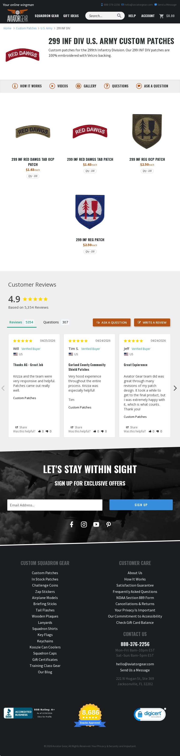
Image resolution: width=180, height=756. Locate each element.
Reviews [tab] (15, 324)
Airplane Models (45, 599)
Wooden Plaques (45, 617)
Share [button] (21, 429)
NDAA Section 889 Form (135, 599)
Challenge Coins (45, 587)
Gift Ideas (71, 15)
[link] (150, 717)
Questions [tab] (51, 324)
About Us (135, 574)
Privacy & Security (108, 748)
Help (132, 15)
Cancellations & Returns (135, 605)
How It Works (135, 580)
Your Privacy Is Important (135, 611)
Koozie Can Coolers (45, 648)
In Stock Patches (45, 580)
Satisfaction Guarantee (135, 587)
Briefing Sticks (45, 605)
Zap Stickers (45, 593)
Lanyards (45, 624)
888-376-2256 (110, 4)
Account (147, 15)
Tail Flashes (45, 611)
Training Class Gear (45, 667)
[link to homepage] (7, 28)
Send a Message (165, 4)
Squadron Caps (45, 655)
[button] (41, 433)
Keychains (45, 642)
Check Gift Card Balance (135, 624)
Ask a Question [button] (114, 324)
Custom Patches (24, 399)
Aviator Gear (59, 748)
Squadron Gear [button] (47, 15)
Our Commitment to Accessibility (135, 617)
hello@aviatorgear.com (137, 4)
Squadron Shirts (45, 630)
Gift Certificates (45, 661)
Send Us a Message (135, 671)
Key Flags (45, 636)
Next (175, 389)
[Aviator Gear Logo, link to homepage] (17, 15)
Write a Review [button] (154, 324)
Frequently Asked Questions (135, 593)
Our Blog (45, 673)
